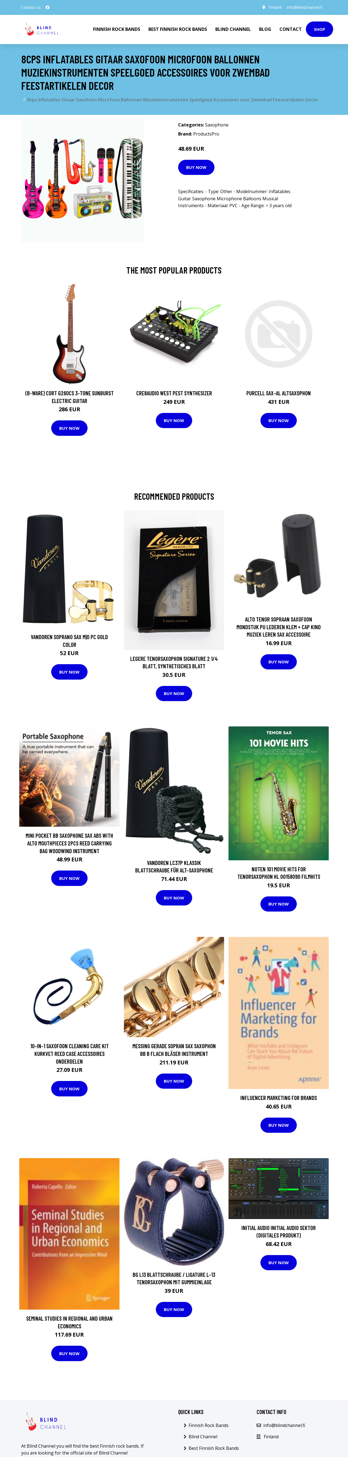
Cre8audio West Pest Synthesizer (174, 393)
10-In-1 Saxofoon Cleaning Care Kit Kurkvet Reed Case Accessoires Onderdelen (69, 1053)
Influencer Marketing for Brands (278, 1097)
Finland (275, 7)
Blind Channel (233, 29)
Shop (319, 29)
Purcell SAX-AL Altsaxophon (278, 393)
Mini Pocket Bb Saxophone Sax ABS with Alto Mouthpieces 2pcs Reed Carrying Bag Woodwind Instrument (69, 843)
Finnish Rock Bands (116, 29)
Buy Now (196, 167)
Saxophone (217, 125)
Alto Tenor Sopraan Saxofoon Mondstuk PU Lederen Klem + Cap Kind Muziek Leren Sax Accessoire (278, 627)
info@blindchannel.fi (304, 7)
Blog (265, 29)
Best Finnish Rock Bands (177, 29)
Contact (290, 29)
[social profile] (48, 7)
